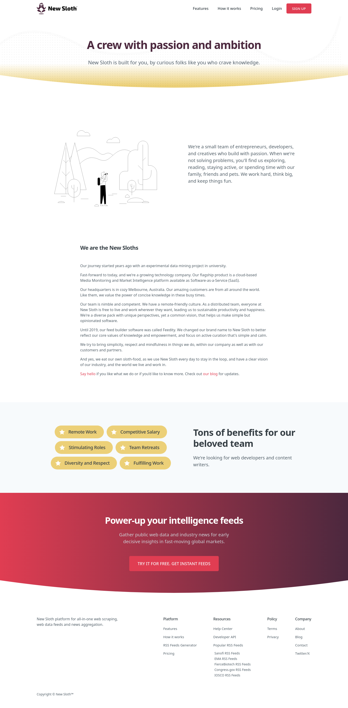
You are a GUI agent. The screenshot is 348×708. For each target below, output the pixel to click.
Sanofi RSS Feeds (227, 653)
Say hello (88, 373)
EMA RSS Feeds (225, 658)
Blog (298, 637)
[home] (57, 8)
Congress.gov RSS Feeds (232, 669)
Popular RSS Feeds (228, 645)
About (300, 628)
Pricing (256, 8)
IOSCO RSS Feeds (227, 675)
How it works (229, 8)
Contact (301, 645)
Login (277, 8)
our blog (210, 373)
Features (200, 8)
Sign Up (299, 8)
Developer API (224, 637)
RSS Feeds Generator (180, 645)
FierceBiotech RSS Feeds (232, 664)
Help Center (222, 628)
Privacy (273, 637)
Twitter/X (302, 653)
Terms (272, 628)
